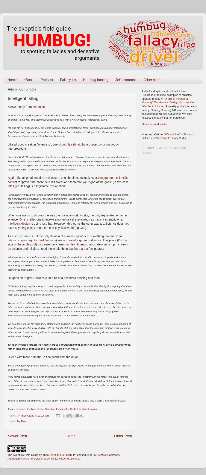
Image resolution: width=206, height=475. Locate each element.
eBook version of (168, 102)
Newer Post (17, 436)
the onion (39, 107)
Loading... (147, 152)
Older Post (123, 436)
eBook (28, 80)
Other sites (152, 80)
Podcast (47, 80)
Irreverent (163, 138)
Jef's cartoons (125, 80)
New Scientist (79, 244)
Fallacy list (68, 80)
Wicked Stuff (172, 134)
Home (12, 80)
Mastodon (147, 124)
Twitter (163, 124)
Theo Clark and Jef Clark (57, 455)
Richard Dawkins (44, 240)
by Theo (22, 421)
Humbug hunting (95, 80)
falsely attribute (78, 144)
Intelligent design (19, 223)
